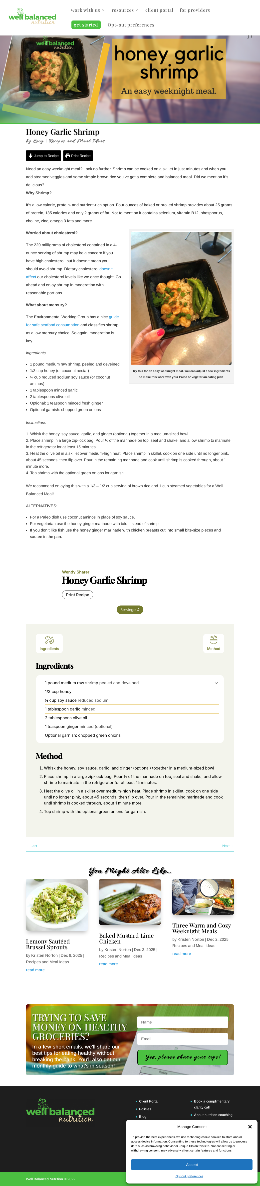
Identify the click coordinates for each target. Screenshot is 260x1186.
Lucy (38, 141)
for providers (195, 10)
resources (123, 10)
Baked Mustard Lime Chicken (126, 938)
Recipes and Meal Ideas (77, 141)
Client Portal (148, 1101)
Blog (142, 1116)
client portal (159, 10)
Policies (145, 1109)
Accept (192, 1164)
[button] (250, 1126)
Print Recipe (78, 156)
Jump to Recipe (43, 156)
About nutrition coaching (213, 1115)
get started (86, 25)
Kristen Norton (44, 955)
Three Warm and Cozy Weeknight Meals (201, 928)
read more (35, 970)
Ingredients (49, 642)
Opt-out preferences (189, 1176)
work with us (85, 10)
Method (213, 642)
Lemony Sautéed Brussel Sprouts (48, 944)
